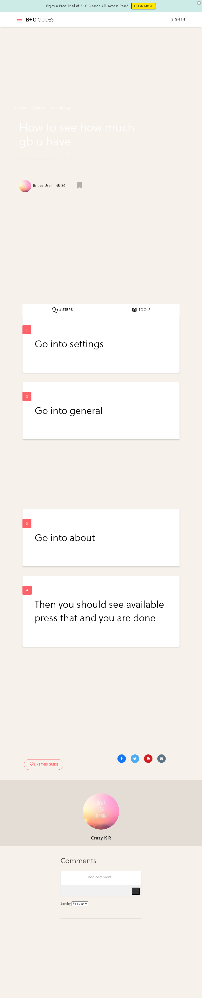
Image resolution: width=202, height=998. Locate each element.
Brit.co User (42, 186)
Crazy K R (101, 838)
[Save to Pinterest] (148, 758)
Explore (21, 107)
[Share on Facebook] (121, 758)
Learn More (143, 6)
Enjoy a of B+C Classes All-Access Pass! (87, 6)
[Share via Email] (161, 758)
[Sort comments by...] (80, 903)
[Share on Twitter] (135, 758)
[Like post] (79, 185)
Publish (136, 891)
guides (39, 107)
